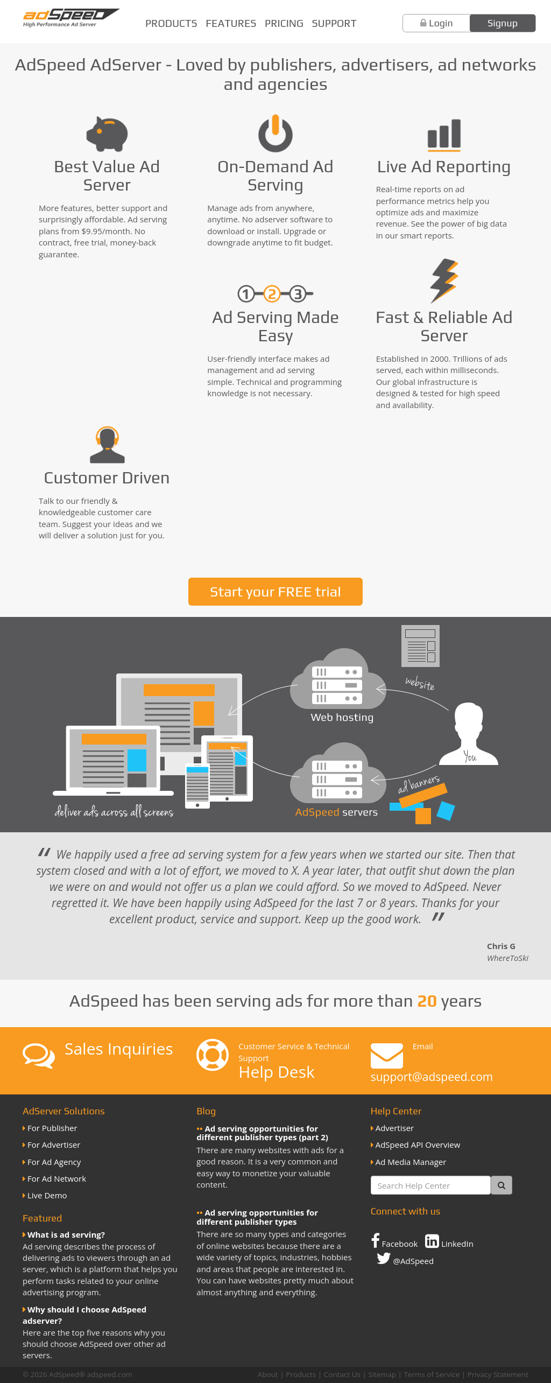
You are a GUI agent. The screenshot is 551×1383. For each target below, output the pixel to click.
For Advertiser (53, 1144)
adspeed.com (110, 1374)
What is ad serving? (66, 1234)
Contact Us (342, 1374)
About (268, 1374)
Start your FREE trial (275, 591)
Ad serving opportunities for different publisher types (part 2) (262, 1133)
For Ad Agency (54, 1161)
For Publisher (52, 1127)
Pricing (284, 23)
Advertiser (395, 1127)
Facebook (394, 1241)
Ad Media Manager (411, 1161)
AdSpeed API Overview (418, 1144)
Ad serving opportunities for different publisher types (257, 1217)
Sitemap (381, 1374)
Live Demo (47, 1195)
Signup (503, 23)
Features (231, 23)
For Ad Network (56, 1178)
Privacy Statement (498, 1374)
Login (441, 23)
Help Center (396, 1111)
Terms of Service (432, 1374)
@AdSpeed (405, 1258)
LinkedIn (449, 1241)
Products (171, 23)
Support (334, 23)
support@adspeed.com (432, 1076)
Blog (206, 1111)
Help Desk (276, 1072)
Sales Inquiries (119, 1048)
